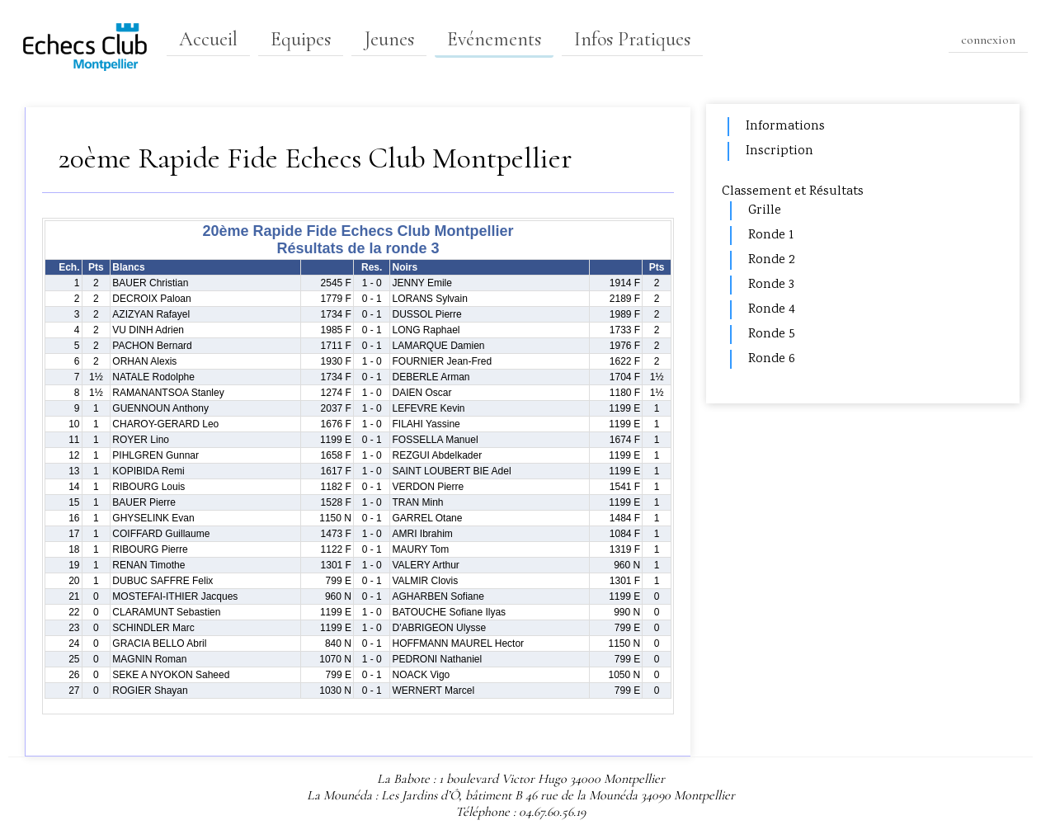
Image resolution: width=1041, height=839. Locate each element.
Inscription (779, 151)
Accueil (208, 39)
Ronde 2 (771, 260)
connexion (988, 39)
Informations (785, 126)
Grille (764, 210)
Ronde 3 (771, 285)
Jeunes (389, 39)
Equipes (301, 39)
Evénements (494, 39)
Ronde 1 (771, 235)
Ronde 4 (771, 309)
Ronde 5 (771, 334)
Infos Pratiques (632, 39)
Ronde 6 (771, 359)
